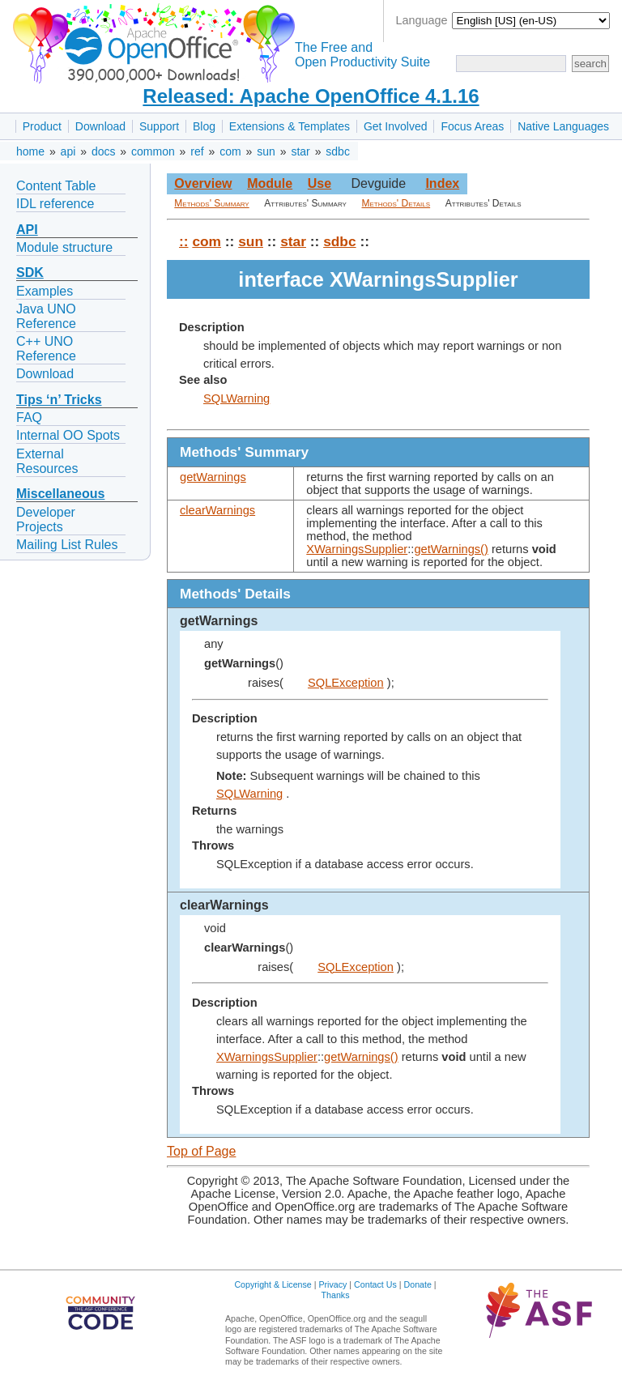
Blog (204, 126)
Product (42, 126)
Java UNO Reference (46, 316)
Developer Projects (45, 519)
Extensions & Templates (289, 126)
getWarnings (213, 477)
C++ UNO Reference (46, 348)
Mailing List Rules (66, 545)
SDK (30, 272)
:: (184, 241)
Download (100, 126)
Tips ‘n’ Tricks (59, 400)
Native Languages (563, 126)
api (68, 151)
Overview (203, 183)
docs (104, 151)
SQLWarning (236, 398)
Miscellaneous (60, 493)
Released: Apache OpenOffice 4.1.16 (311, 96)
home (30, 151)
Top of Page (201, 1151)
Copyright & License (272, 1284)
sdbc (338, 151)
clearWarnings (217, 510)
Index (442, 183)
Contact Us (375, 1284)
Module (269, 183)
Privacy (332, 1284)
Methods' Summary (211, 203)
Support (159, 126)
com (230, 151)
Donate (418, 1284)
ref (196, 151)
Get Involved (396, 126)
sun (266, 151)
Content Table (56, 186)
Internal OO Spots (68, 435)
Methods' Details (396, 203)
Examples (44, 291)
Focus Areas (472, 126)
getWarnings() (451, 549)
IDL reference (55, 204)
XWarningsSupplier (356, 549)
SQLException (346, 682)
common (153, 151)
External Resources (47, 461)
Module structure (64, 247)
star (300, 151)
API (27, 229)
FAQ (29, 417)
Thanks (336, 1295)
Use (319, 183)
